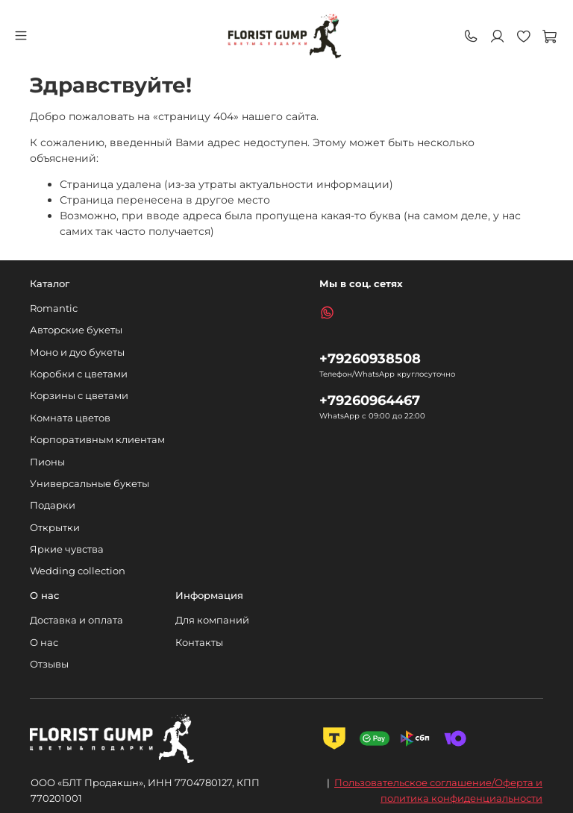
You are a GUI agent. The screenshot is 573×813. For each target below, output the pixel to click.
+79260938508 (370, 358)
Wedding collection (77, 571)
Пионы (47, 462)
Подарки (52, 505)
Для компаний (212, 620)
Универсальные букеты (89, 483)
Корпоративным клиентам (97, 439)
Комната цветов (70, 418)
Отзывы (49, 664)
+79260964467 (369, 400)
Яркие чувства (67, 549)
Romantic (54, 308)
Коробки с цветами (79, 374)
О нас (44, 642)
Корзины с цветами (79, 395)
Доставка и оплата (76, 620)
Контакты (199, 642)
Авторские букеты (76, 330)
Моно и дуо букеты (77, 352)
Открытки (55, 527)
